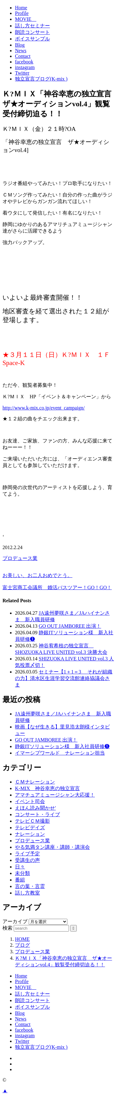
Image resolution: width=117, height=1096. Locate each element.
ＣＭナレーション (35, 781)
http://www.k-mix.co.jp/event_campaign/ (43, 407)
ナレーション (30, 834)
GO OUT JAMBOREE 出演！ (70, 626)
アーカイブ (14, 921)
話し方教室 (27, 892)
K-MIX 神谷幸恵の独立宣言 (47, 788)
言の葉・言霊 (30, 886)
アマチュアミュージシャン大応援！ (55, 795)
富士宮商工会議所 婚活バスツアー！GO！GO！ (57, 587)
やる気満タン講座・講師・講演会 (52, 847)
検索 (7, 928)
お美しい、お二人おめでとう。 (37, 575)
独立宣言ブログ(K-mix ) (41, 78)
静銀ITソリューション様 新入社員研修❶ (62, 746)
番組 (20, 879)
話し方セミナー (32, 25)
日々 (20, 866)
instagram (25, 67)
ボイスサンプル (32, 38)
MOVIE (25, 19)
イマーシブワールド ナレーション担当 (60, 753)
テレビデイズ (30, 827)
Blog (20, 45)
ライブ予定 (27, 853)
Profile (22, 13)
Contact (23, 56)
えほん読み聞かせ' (35, 808)
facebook (24, 61)
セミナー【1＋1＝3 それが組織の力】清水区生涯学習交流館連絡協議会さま (63, 678)
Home (21, 7)
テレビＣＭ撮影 (32, 821)
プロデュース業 (19, 558)
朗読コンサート (32, 32)
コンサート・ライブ (37, 814)
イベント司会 (30, 801)
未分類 (22, 873)
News (20, 50)
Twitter (22, 73)
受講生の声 (27, 860)
